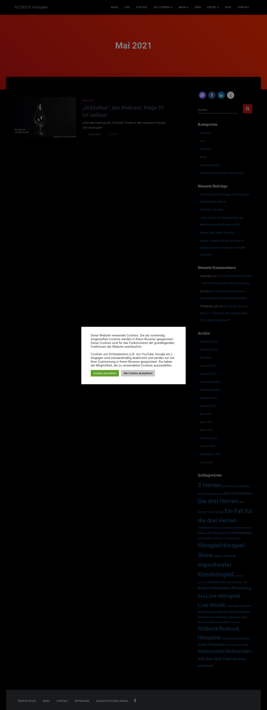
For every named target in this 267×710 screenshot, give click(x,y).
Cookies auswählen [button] (104, 373)
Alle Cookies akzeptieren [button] (137, 373)
